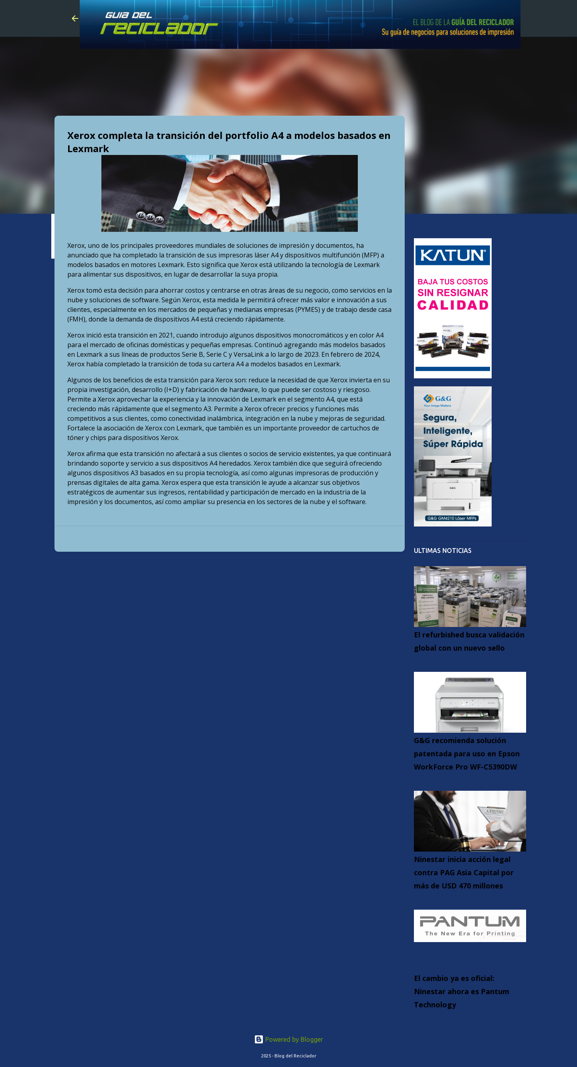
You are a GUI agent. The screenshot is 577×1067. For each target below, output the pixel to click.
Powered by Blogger (288, 1039)
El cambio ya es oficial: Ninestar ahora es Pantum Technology (461, 991)
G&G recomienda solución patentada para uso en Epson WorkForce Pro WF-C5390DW (467, 753)
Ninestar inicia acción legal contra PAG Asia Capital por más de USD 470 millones (464, 872)
